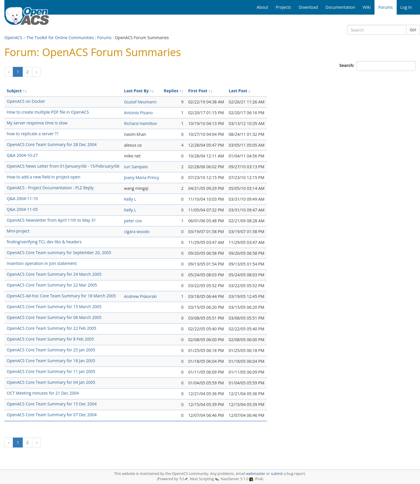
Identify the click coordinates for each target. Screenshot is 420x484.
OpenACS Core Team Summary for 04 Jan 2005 (51, 382)
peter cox (133, 220)
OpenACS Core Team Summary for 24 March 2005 (54, 274)
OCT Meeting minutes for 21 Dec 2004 (43, 393)
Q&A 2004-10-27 (22, 155)
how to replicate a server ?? (32, 133)
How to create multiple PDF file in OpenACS (48, 112)
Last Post (238, 90)
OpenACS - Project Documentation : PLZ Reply (50, 187)
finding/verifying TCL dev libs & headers (44, 241)
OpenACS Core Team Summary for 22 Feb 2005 (51, 328)
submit (277, 473)
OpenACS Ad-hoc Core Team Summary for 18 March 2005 (61, 296)
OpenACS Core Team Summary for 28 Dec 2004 (52, 144)
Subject (14, 90)
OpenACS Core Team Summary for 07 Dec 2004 (52, 414)
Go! (413, 29)
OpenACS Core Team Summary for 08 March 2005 (54, 317)
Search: (348, 65)
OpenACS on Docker (26, 101)
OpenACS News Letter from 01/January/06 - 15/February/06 (63, 166)
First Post (197, 90)
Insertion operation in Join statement (42, 263)
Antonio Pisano (138, 112)
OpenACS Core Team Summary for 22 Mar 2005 (52, 285)
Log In (406, 7)
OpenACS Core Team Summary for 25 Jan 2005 (51, 350)
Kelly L (130, 199)
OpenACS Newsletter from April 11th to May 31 (51, 220)
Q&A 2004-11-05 (22, 209)
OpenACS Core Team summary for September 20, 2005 (59, 252)
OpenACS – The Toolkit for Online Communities (49, 37)
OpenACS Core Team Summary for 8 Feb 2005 (50, 339)
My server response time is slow (37, 123)
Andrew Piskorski (140, 296)
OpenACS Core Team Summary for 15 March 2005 (54, 306)
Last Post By (136, 90)
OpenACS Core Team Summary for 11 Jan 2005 (51, 371)
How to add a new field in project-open (43, 177)
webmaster (255, 473)
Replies (171, 90)
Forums (104, 37)
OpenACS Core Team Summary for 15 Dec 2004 (52, 404)
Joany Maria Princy (141, 177)
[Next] (36, 72)
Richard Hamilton (140, 123)
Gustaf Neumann (140, 102)
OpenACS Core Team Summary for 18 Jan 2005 (51, 360)
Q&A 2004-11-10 (22, 198)
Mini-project (18, 231)
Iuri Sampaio (136, 166)
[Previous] (8, 72)
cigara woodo (136, 231)
